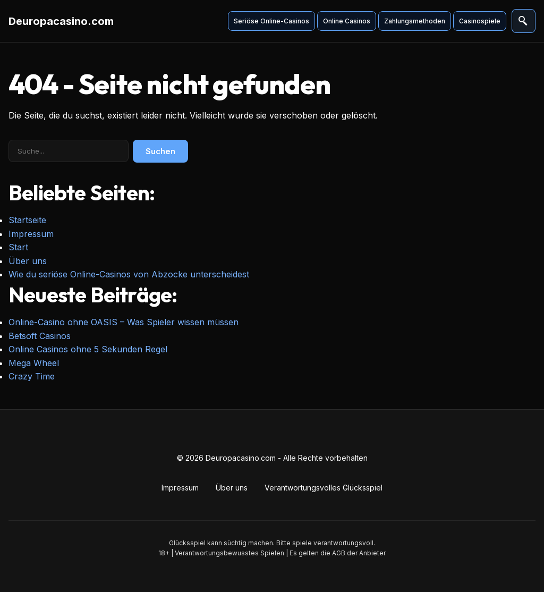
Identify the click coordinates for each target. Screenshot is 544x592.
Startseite (27, 220)
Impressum (31, 234)
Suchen (160, 151)
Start (18, 247)
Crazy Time (31, 376)
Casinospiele (478, 21)
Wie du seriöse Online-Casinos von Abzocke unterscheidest (128, 274)
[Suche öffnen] (523, 21)
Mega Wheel (33, 363)
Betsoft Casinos (39, 336)
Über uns (27, 261)
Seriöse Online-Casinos (270, 21)
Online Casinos (345, 21)
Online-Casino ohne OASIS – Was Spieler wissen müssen (123, 322)
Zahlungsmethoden (413, 21)
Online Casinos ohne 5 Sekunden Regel (87, 349)
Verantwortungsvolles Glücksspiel (323, 487)
